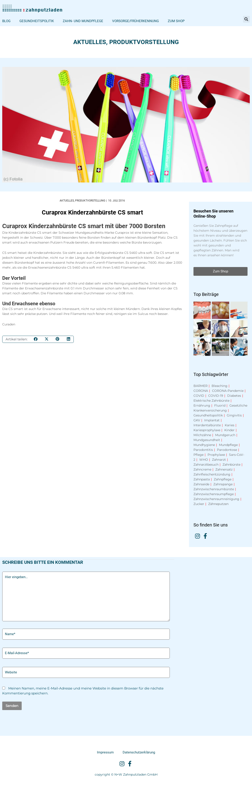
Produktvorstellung (144, 42)
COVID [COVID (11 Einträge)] (198, 396)
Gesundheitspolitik (36, 21)
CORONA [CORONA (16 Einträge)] (200, 391)
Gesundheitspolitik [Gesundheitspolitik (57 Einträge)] (208, 415)
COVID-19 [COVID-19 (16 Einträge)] (215, 396)
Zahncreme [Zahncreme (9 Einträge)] (202, 469)
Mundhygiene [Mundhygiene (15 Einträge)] (204, 445)
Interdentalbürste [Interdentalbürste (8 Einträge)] (207, 425)
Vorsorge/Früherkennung (135, 21)
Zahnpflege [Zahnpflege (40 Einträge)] (222, 479)
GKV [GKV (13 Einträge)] (196, 420)
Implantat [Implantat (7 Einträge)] (212, 420)
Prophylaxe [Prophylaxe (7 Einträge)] (216, 455)
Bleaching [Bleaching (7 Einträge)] (219, 386)
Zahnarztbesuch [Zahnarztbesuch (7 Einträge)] (205, 464)
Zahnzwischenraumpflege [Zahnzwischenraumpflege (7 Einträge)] (213, 494)
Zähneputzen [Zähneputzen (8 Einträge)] (218, 504)
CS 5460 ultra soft (138, 253)
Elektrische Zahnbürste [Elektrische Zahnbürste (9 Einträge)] (211, 401)
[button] (246, 19)
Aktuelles (89, 42)
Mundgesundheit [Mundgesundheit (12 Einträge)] (206, 440)
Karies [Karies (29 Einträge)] (229, 425)
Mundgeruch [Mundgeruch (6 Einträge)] (225, 435)
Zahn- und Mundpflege (83, 21)
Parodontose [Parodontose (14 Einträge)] (227, 450)
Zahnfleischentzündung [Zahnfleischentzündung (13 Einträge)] (211, 474)
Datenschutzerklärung (139, 753)
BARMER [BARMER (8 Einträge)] (200, 386)
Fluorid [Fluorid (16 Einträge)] (219, 405)
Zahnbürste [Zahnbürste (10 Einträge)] (231, 464)
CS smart (44, 233)
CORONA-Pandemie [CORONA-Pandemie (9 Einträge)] (228, 391)
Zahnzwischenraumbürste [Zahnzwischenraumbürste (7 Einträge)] (213, 489)
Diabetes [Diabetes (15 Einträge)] (234, 396)
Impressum (105, 753)
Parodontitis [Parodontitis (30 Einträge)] (203, 450)
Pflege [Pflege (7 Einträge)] (198, 455)
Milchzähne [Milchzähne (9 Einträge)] (202, 435)
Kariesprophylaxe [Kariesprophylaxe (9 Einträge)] (206, 430)
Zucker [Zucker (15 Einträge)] (198, 504)
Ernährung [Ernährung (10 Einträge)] (201, 405)
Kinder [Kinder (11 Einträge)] (229, 430)
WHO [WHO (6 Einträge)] (203, 460)
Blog (6, 21)
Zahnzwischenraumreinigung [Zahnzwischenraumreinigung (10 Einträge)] (216, 499)
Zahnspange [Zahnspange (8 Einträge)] (223, 484)
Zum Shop (176, 21)
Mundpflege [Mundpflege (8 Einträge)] (228, 445)
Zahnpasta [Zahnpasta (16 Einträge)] (201, 479)
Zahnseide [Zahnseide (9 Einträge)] (201, 484)
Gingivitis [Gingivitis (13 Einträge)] (234, 415)
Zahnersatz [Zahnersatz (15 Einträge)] (224, 469)
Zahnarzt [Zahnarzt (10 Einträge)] (219, 460)
